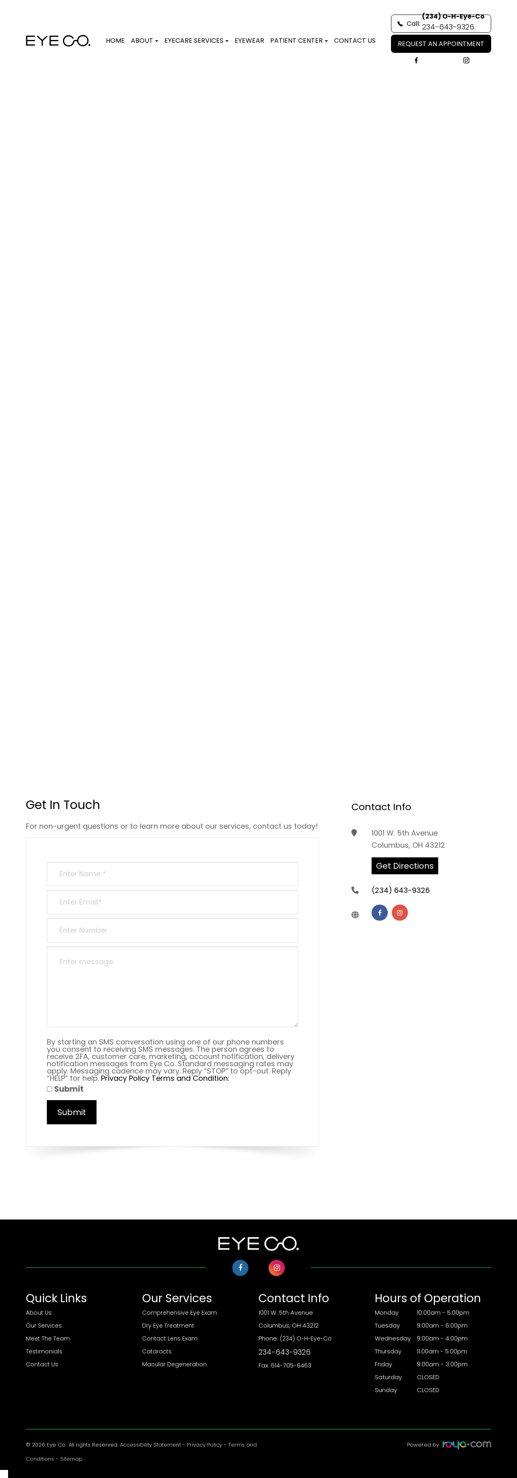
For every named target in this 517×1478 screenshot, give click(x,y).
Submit (65, 1088)
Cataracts (157, 1351)
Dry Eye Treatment (169, 1326)
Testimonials (44, 1351)
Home (115, 40)
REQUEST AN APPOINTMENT (441, 43)
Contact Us (355, 40)
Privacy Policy (125, 1078)
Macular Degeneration (175, 1364)
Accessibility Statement (150, 1445)
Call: (441, 24)
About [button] (144, 40)
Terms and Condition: (190, 1078)
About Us (39, 1313)
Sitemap (71, 1459)
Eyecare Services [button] (196, 40)
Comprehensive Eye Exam (180, 1313)
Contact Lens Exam (171, 1338)
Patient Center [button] (299, 40)
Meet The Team (49, 1338)
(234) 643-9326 (401, 894)
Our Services (44, 1326)
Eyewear (249, 40)
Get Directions (405, 865)
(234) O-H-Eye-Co (316, 1346)
